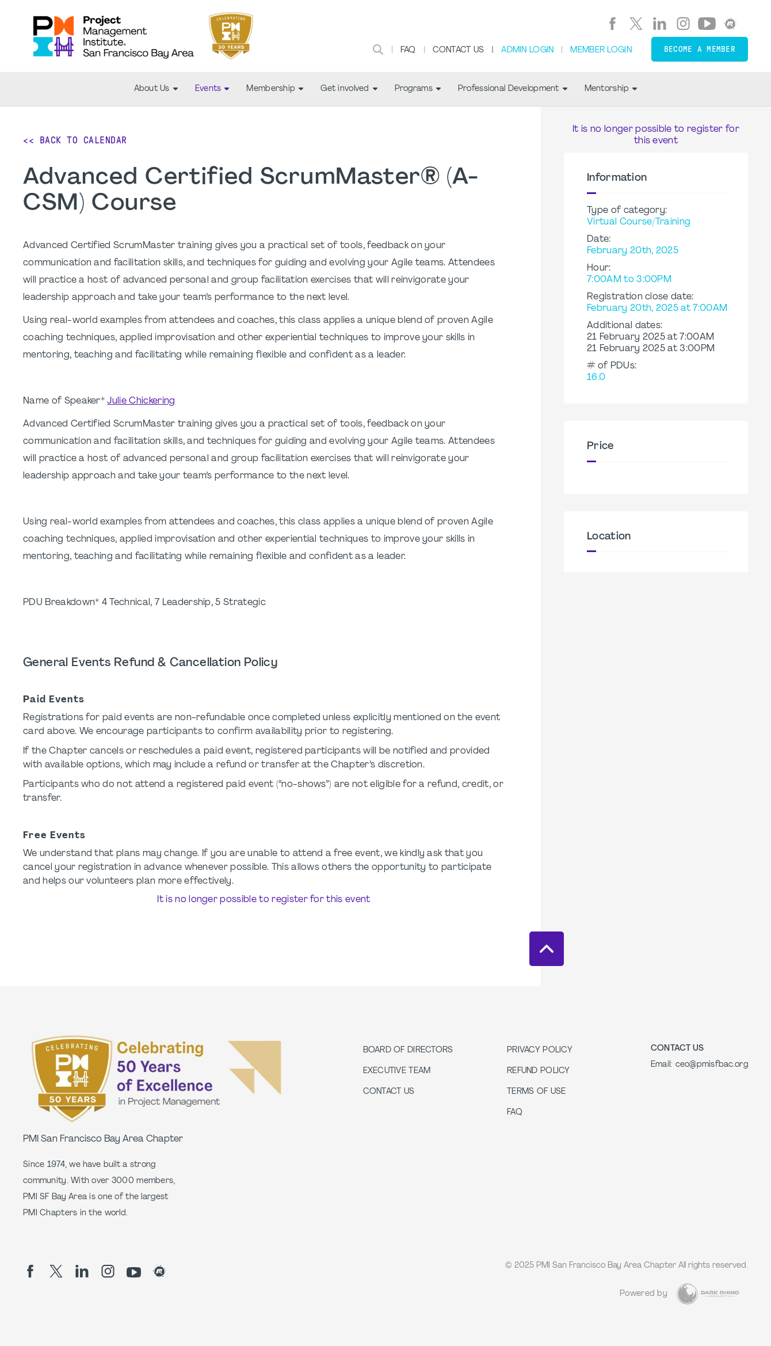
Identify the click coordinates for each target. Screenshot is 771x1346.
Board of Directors (408, 1050)
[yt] (707, 23)
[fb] (612, 23)
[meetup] (730, 23)
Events (212, 89)
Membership (274, 89)
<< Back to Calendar (75, 140)
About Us (156, 89)
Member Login (600, 50)
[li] (660, 23)
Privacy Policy (539, 1050)
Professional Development (512, 89)
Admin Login (527, 50)
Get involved (348, 89)
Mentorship (611, 89)
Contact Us (458, 50)
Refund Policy (538, 1071)
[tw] (636, 23)
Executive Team (397, 1071)
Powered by (643, 1294)
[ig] (683, 23)
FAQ (408, 50)
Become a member (699, 49)
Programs (418, 89)
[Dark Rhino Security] (707, 1294)
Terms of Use (536, 1092)
